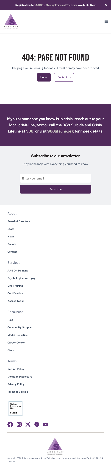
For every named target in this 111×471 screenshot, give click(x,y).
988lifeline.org (60, 131)
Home (43, 77)
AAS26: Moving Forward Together (56, 5)
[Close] (104, 5)
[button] (106, 21)
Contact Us (64, 77)
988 (29, 131)
